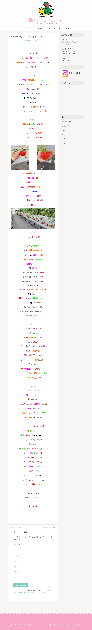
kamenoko (28, 40)
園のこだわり (31, 28)
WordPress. (78, 625)
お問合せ (61, 28)
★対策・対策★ (15, 527)
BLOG (67, 28)
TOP (24, 28)
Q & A (54, 28)
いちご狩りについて (67, 122)
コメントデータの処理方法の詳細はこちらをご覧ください (30, 592)
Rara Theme (64, 625)
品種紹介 (40, 28)
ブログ (39, 40)
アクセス (47, 28)
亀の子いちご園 (46, 20)
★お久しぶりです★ (49, 527)
